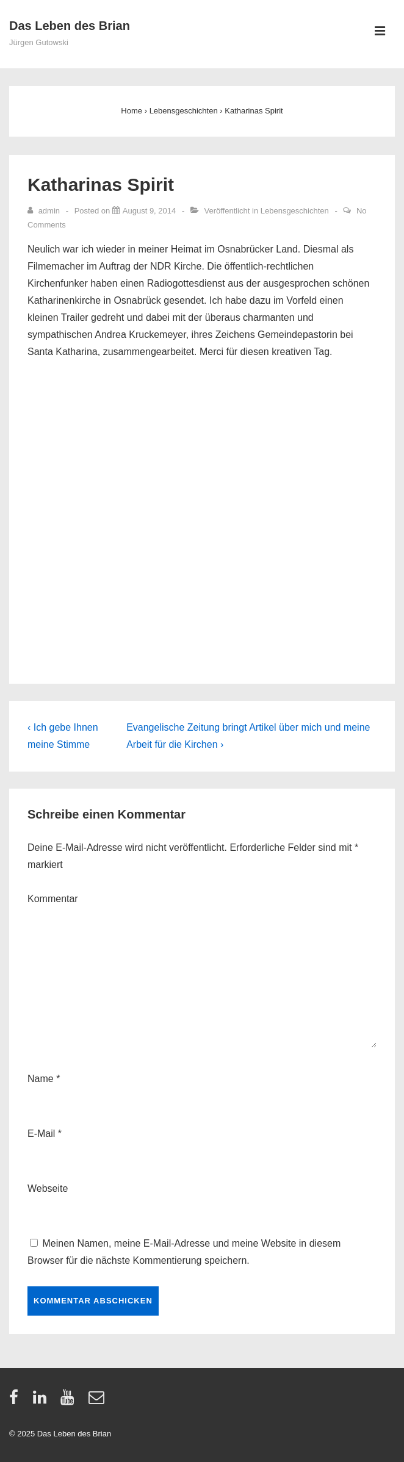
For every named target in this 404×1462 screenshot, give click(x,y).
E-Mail (41, 1133)
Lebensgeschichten (295, 210)
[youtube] (69, 1401)
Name (40, 1078)
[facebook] (16, 1401)
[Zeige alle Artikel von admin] (44, 210)
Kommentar (52, 899)
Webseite (47, 1188)
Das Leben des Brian (69, 25)
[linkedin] (42, 1401)
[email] (97, 1401)
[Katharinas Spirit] (149, 210)
